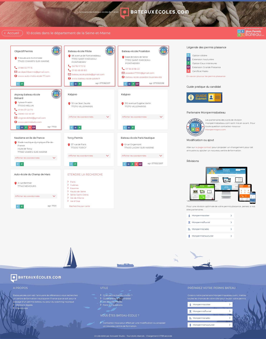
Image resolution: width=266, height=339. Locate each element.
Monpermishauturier (200, 236)
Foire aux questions (112, 305)
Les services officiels (112, 301)
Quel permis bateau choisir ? (117, 295)
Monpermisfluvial (198, 222)
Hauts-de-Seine (78, 191)
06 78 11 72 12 (78, 66)
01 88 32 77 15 (25, 67)
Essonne (74, 188)
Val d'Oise (75, 201)
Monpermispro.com (215, 129)
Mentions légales (24, 305)
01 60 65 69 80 (79, 70)
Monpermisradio (198, 229)
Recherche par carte (79, 206)
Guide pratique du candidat (117, 298)
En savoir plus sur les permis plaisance (206, 76)
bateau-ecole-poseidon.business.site (143, 77)
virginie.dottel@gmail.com (32, 118)
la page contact (203, 147)
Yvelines (74, 185)
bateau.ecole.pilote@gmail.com (88, 74)
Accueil (13, 33)
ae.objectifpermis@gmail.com (33, 72)
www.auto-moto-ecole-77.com (34, 76)
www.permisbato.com (30, 122)
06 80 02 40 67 (26, 113)
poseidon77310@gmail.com (139, 73)
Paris (72, 181)
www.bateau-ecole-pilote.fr (86, 78)
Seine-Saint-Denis (79, 194)
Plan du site (22, 308)
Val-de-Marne (77, 198)
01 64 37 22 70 (25, 109)
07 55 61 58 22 (132, 68)
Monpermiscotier (198, 215)
